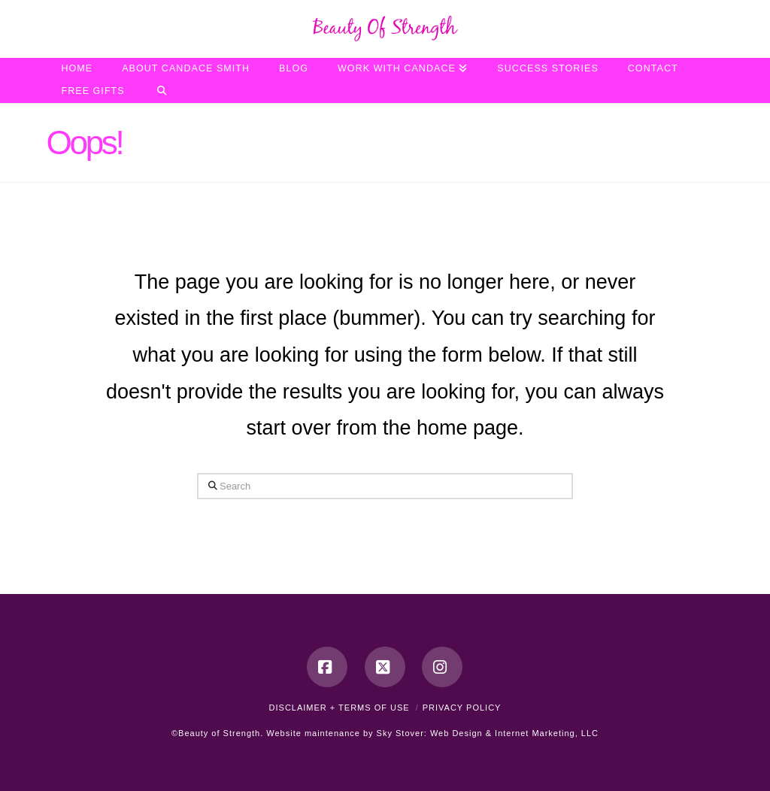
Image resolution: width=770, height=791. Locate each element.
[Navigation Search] (162, 91)
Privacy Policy (462, 707)
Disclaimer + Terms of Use (339, 707)
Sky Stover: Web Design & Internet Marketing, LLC (488, 733)
